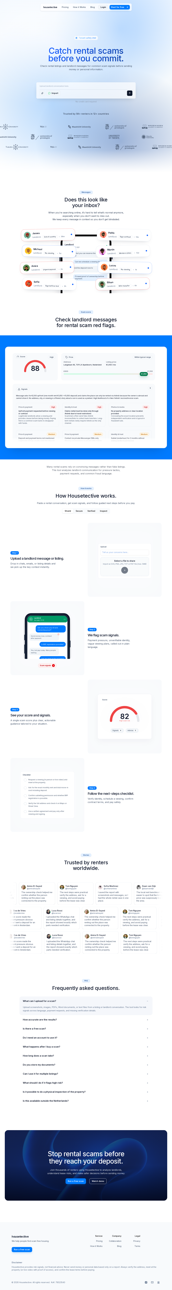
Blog (92, 7)
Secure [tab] (79, 511)
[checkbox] (47, 781)
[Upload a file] (42, 93)
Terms (137, 1246)
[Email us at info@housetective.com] (152, 1282)
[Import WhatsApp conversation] (53, 93)
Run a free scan (76, 1181)
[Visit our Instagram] (146, 1282)
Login (103, 7)
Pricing (65, 7)
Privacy (136, 1241)
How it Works (79, 7)
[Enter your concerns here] (124, 552)
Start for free (119, 7)
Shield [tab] (68, 511)
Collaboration (115, 1241)
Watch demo (98, 1181)
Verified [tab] (91, 511)
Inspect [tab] (103, 511)
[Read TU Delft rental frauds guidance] (158, 1282)
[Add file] (124, 570)
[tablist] (86, 511)
